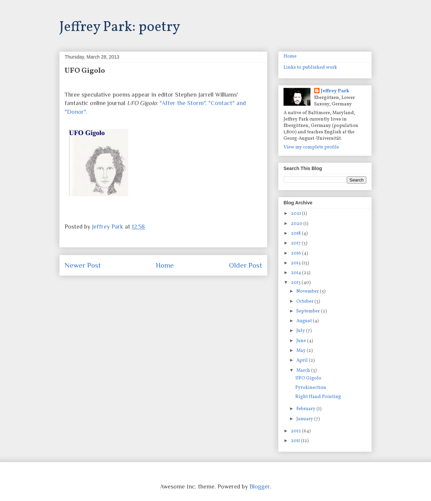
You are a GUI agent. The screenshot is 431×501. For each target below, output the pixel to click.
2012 (296, 431)
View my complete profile (311, 147)
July (301, 331)
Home (165, 265)
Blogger (260, 486)
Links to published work (310, 67)
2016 (296, 253)
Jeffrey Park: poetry (119, 27)
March (303, 370)
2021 (296, 213)
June (301, 341)
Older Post (245, 265)
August (304, 321)
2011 (296, 441)
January (305, 419)
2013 (296, 282)
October (305, 301)
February (306, 409)
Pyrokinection (310, 388)
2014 (296, 273)
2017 (296, 243)
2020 (297, 224)
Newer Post (83, 265)
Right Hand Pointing (318, 397)
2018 (296, 233)
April (302, 360)
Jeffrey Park (335, 91)
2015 (296, 263)
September (308, 311)
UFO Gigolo (308, 378)
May (301, 350)
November (308, 291)
